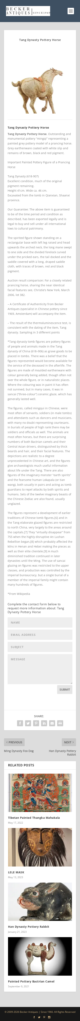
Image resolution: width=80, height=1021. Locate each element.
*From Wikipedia (19, 594)
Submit (65, 689)
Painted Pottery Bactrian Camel (31, 981)
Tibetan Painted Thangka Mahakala (34, 818)
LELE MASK (16, 872)
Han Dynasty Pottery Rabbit (28, 927)
